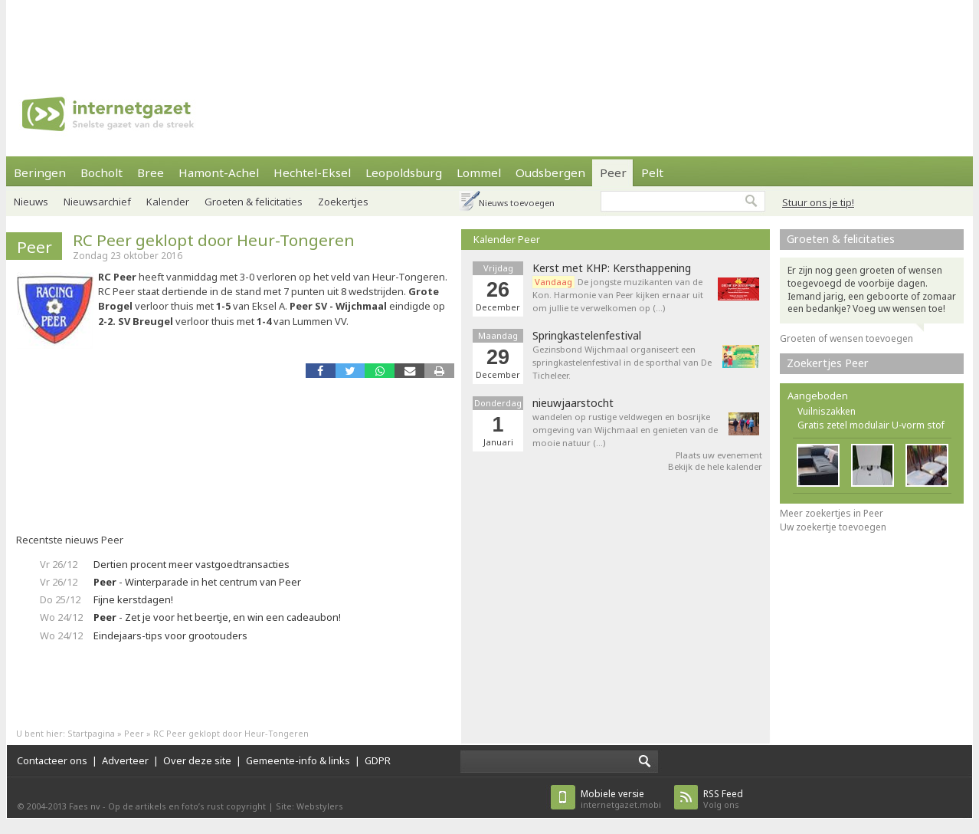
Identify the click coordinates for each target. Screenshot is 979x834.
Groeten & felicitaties (254, 201)
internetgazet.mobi (621, 799)
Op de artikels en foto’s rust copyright (187, 806)
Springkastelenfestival (586, 336)
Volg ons (723, 799)
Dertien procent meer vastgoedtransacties (191, 564)
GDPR (378, 760)
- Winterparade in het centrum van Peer (197, 582)
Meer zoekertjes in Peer (831, 513)
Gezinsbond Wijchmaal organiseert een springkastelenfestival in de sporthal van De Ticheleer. (622, 362)
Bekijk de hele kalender (715, 466)
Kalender (167, 201)
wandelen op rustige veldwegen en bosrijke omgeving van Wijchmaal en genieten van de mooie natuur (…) (625, 429)
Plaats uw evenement (719, 455)
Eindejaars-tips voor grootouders (170, 635)
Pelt (652, 172)
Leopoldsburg (403, 172)
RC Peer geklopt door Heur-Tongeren (214, 240)
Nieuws (31, 201)
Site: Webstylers (309, 806)
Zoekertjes (343, 201)
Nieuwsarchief (97, 201)
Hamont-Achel (218, 172)
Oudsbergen (550, 172)
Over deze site (197, 760)
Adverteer (125, 760)
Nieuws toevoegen (517, 202)
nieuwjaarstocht (573, 403)
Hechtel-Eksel (312, 172)
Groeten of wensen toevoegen (846, 338)
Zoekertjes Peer (828, 363)
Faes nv (84, 806)
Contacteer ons (52, 760)
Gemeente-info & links (298, 760)
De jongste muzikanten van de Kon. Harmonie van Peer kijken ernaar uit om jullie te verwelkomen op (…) (617, 295)
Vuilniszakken (826, 411)
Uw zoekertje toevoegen (833, 527)
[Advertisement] (489, 34)
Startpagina (91, 733)
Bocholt (101, 172)
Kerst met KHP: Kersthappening (611, 268)
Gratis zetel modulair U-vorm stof (871, 425)
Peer (613, 172)
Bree (150, 172)
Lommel (479, 172)
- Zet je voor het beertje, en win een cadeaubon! (217, 617)
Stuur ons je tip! (818, 202)
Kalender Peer (506, 239)
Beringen (40, 172)
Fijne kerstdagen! (133, 599)
